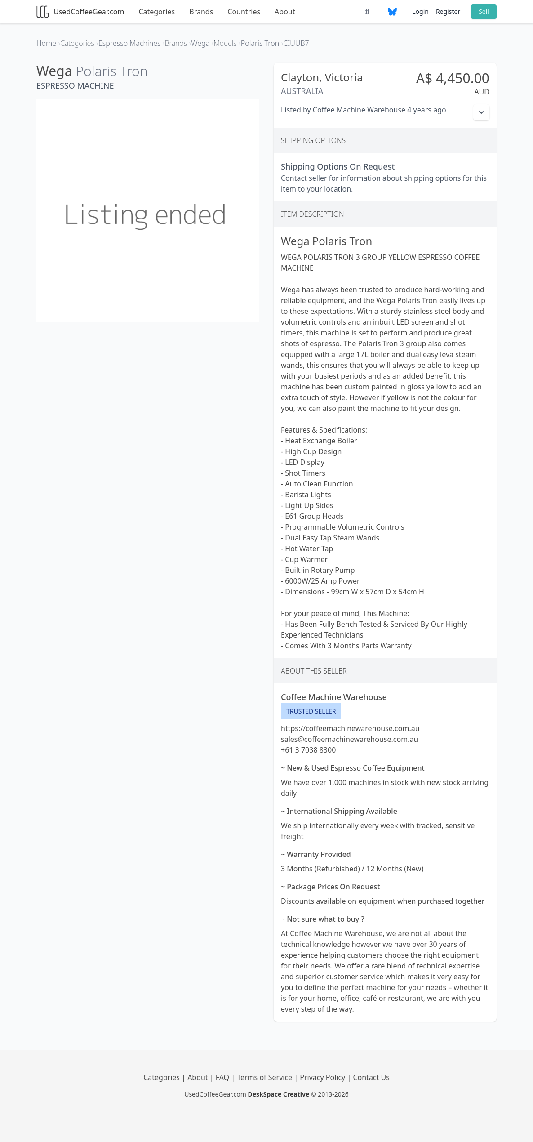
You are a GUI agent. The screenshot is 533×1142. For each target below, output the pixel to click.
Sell (484, 11)
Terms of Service (265, 1077)
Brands (201, 12)
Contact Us (371, 1077)
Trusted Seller (311, 711)
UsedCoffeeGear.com (80, 11)
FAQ (223, 1077)
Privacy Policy (323, 1077)
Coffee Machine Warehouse (359, 110)
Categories (156, 12)
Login (420, 11)
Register (448, 11)
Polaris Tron (111, 71)
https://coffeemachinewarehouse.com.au (350, 728)
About (285, 12)
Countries (243, 12)
